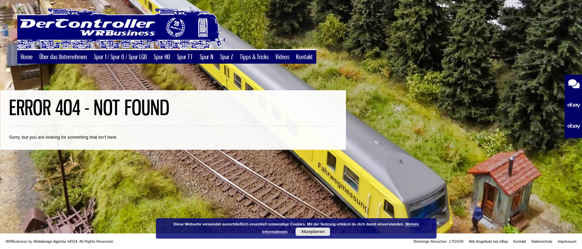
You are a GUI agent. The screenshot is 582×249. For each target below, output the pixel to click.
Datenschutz (541, 241)
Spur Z (226, 57)
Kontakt (304, 57)
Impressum (567, 241)
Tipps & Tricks (254, 57)
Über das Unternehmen (63, 57)
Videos (282, 57)
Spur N (206, 57)
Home (26, 57)
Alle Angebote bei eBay (488, 241)
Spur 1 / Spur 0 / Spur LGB (120, 57)
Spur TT (185, 57)
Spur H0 (162, 57)
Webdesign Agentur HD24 (55, 241)
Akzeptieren (313, 231)
